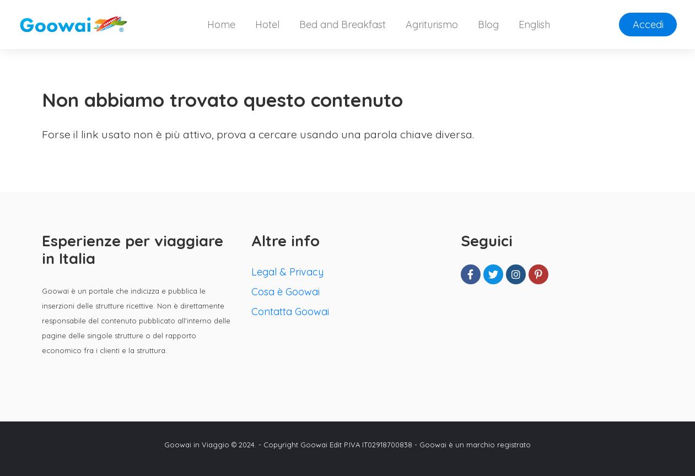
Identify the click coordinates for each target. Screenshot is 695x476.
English (534, 24)
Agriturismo (432, 24)
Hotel (267, 24)
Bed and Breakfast (342, 24)
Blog (488, 24)
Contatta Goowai (290, 311)
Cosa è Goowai (285, 291)
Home (221, 24)
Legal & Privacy (287, 272)
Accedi (648, 24)
